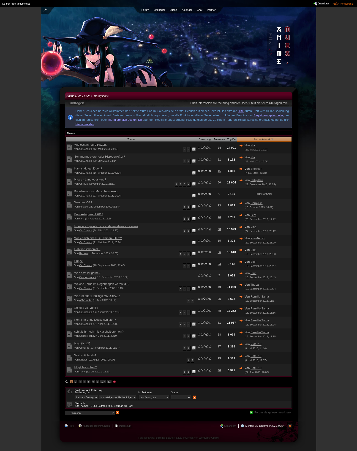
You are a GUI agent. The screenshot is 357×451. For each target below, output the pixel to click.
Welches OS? (83, 202)
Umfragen (76, 103)
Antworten (219, 139)
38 (219, 229)
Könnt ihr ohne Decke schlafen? (95, 319)
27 (219, 346)
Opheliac (84, 347)
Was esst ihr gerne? (87, 273)
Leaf (253, 215)
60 (219, 182)
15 (219, 171)
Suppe (78, 261)
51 (219, 322)
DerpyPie (257, 203)
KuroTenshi (258, 238)
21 (219, 159)
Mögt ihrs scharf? (85, 367)
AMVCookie (85, 300)
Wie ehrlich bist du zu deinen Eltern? (98, 238)
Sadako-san (86, 335)
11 (109, 381)
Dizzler (83, 359)
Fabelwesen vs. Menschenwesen (96, 191)
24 (219, 147)
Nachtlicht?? (82, 343)
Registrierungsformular (268, 115)
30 (219, 370)
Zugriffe (231, 139)
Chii (81, 183)
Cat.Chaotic (85, 149)
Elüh (253, 249)
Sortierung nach (83, 392)
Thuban (255, 284)
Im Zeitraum (145, 392)
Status (174, 392)
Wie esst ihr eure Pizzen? (91, 144)
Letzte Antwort (264, 139)
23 (219, 205)
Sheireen (256, 168)
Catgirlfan (257, 180)
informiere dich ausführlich (125, 119)
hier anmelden (85, 124)
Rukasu (83, 206)
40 (219, 287)
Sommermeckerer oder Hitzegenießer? (99, 156)
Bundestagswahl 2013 (88, 214)
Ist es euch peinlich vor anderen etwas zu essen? (106, 226)
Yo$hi (82, 371)
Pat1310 (256, 344)
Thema (131, 139)
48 (219, 310)
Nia (253, 145)
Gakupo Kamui (87, 277)
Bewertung (205, 139)
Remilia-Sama (260, 296)
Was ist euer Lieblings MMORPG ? (97, 296)
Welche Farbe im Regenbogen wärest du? (101, 284)
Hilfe (241, 111)
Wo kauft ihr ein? (85, 355)
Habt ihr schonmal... (87, 249)
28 (219, 334)
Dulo (81, 218)
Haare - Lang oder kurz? (90, 179)
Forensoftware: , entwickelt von (178, 437)
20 (219, 217)
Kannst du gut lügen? (88, 168)
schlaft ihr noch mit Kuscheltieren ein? (99, 331)
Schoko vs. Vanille (86, 307)
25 (219, 299)
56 (219, 252)
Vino (253, 227)
